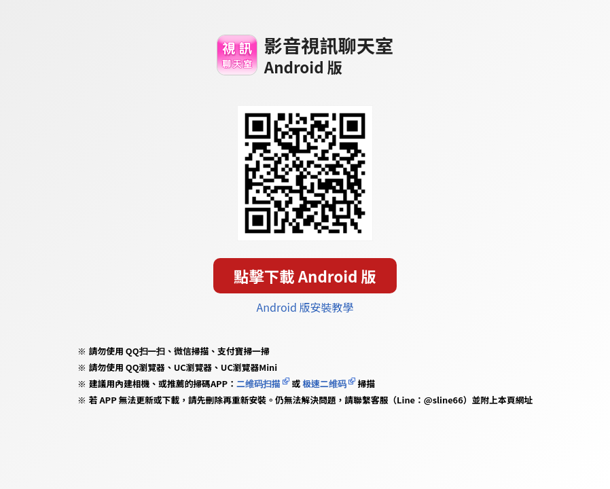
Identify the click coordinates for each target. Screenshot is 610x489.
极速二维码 (324, 383)
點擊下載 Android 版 (305, 276)
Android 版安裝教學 (305, 307)
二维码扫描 (258, 383)
